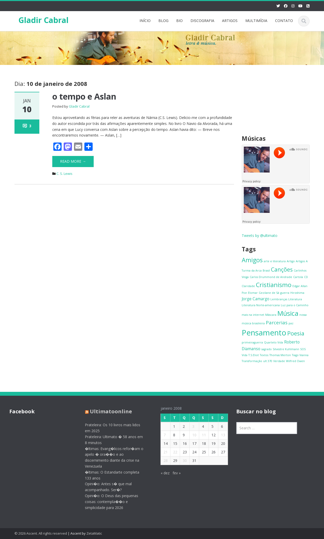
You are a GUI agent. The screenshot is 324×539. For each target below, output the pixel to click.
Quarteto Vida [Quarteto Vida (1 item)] (273, 342)
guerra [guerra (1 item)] (284, 293)
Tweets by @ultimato (259, 235)
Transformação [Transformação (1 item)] (252, 361)
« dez (161, 472)
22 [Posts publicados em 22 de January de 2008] (172, 452)
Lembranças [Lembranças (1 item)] (278, 299)
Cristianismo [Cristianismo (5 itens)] (273, 285)
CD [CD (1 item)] (306, 277)
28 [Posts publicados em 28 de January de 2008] (162, 460)
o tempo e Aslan (84, 96)
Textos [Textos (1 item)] (264, 355)
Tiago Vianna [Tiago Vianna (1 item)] (300, 355)
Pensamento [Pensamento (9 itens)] (264, 332)
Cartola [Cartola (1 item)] (298, 277)
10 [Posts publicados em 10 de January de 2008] (191, 434)
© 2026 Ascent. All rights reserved (40, 533)
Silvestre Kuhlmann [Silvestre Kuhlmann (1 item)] (286, 349)
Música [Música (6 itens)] (287, 313)
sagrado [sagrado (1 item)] (266, 349)
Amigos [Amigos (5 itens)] (252, 260)
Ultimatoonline (108, 411)
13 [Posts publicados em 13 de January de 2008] (220, 434)
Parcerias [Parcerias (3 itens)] (277, 322)
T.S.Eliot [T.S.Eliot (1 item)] (253, 355)
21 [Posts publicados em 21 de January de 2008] (162, 452)
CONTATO (284, 20)
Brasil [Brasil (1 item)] (266, 270)
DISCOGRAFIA (202, 20)
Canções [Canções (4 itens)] (282, 269)
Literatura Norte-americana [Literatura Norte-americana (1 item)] (261, 305)
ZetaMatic (94, 533)
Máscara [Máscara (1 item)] (270, 315)
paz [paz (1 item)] (291, 323)
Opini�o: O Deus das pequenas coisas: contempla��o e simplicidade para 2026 (108, 501)
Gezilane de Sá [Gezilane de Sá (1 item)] (269, 293)
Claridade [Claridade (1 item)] (248, 286)
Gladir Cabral (43, 20)
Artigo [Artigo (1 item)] (291, 261)
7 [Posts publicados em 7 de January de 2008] (161, 434)
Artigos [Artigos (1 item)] (300, 261)
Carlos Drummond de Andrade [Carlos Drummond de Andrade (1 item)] (271, 277)
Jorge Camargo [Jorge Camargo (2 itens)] (255, 299)
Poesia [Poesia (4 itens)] (295, 333)
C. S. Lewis (64, 173)
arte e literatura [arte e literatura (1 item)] (275, 261)
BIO (179, 20)
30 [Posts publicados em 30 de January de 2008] (181, 460)
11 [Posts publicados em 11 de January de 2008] (200, 434)
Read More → (73, 161)
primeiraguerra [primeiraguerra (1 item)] (252, 342)
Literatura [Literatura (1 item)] (295, 299)
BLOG (163, 20)
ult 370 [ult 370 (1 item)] (267, 361)
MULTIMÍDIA (256, 20)
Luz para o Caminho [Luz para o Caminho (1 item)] (294, 305)
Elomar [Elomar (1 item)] (253, 293)
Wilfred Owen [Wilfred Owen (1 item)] (295, 361)
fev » (173, 472)
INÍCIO (145, 20)
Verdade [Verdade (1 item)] (279, 361)
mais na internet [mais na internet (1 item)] (253, 315)
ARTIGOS (230, 20)
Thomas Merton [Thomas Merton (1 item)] (280, 355)
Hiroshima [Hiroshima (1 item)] (297, 293)
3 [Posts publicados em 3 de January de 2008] (190, 426)
